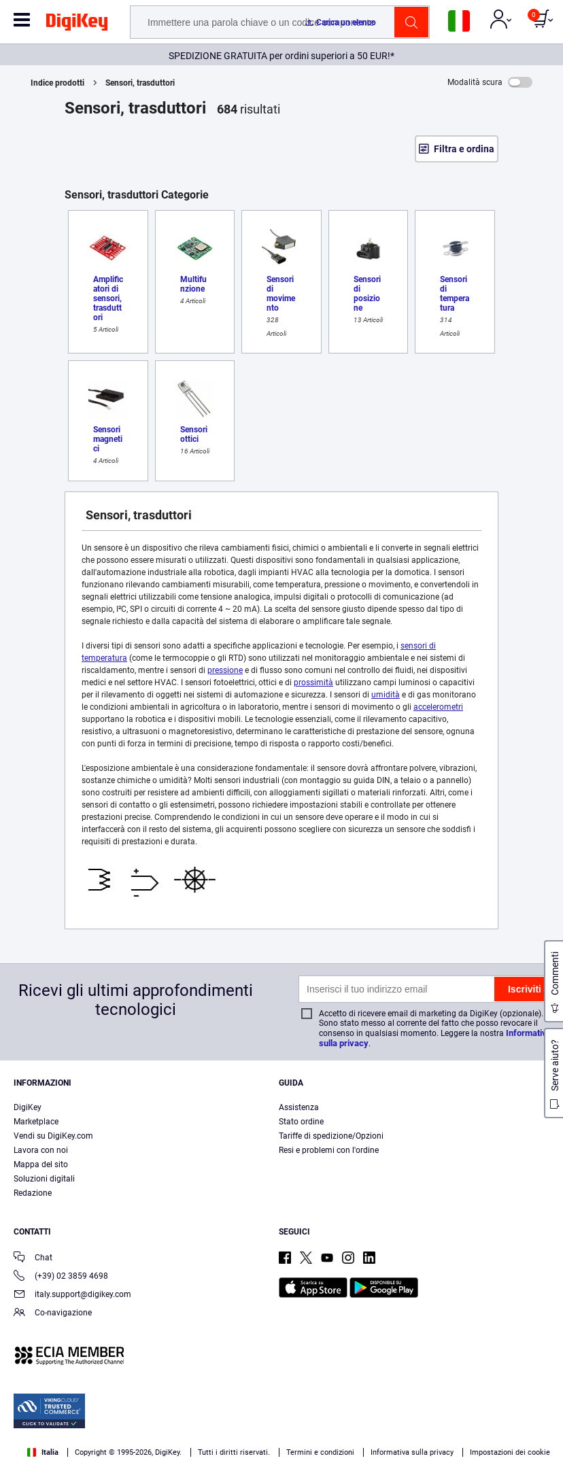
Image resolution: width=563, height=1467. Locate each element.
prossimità (313, 682)
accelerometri (438, 707)
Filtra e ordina (464, 148)
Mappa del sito (41, 1164)
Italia (42, 1452)
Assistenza (299, 1107)
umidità (385, 695)
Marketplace (36, 1121)
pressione (225, 670)
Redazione (33, 1193)
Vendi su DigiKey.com (53, 1136)
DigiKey (27, 1107)
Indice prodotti (57, 83)
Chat (33, 1258)
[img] (76, 24)
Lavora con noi (41, 1150)
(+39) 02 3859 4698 (61, 1277)
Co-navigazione (53, 1313)
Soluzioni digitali (44, 1179)
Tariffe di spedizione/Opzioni (331, 1136)
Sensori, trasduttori (140, 83)
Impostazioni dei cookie (510, 1452)
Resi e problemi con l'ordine (329, 1150)
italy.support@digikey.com (72, 1295)
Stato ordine (301, 1121)
